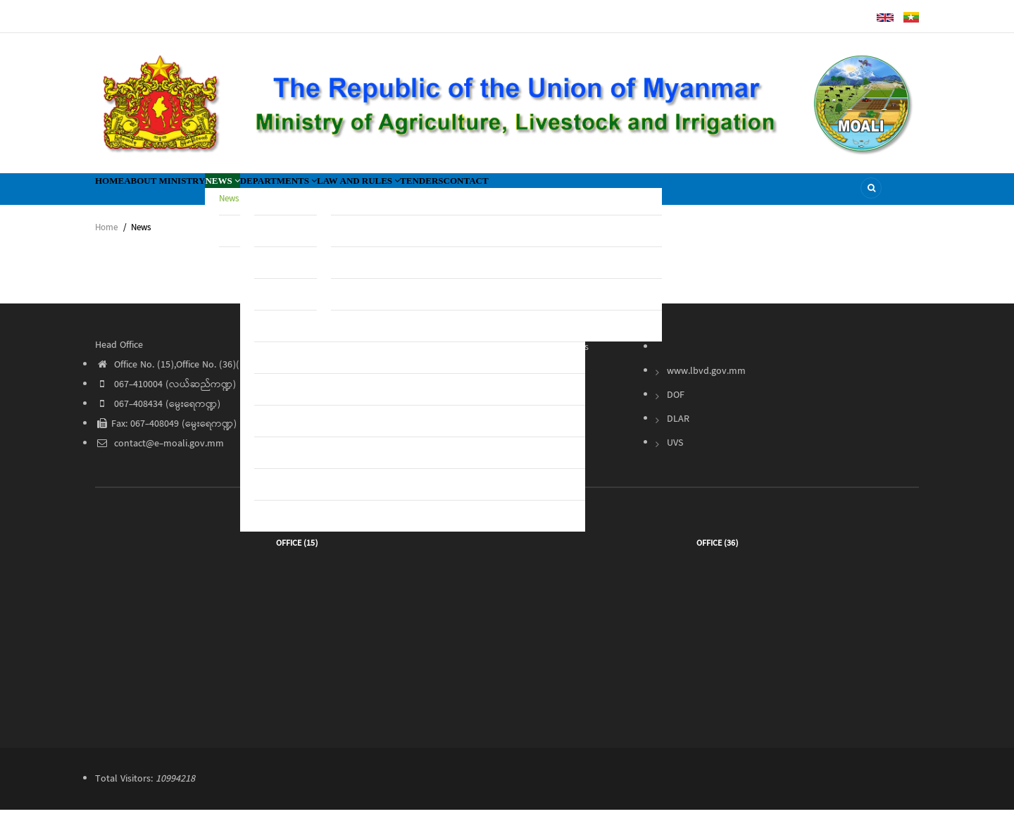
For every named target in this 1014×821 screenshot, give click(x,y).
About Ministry (199, 194)
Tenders (561, 194)
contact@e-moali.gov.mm (159, 455)
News (281, 194)
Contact (627, 194)
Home (120, 194)
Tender (542, 382)
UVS (675, 454)
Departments (362, 194)
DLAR (678, 430)
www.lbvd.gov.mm (706, 382)
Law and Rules (472, 194)
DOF (675, 406)
